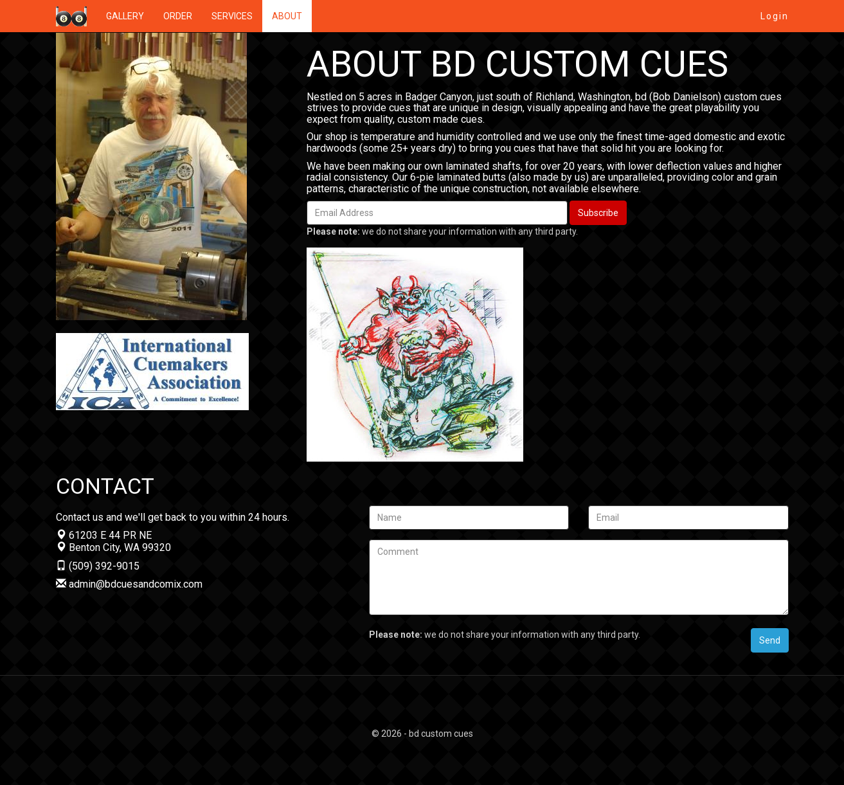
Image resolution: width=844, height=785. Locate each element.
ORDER (177, 16)
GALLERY (125, 16)
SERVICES (232, 16)
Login (774, 16)
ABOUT (287, 16)
